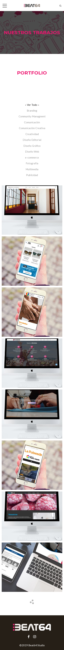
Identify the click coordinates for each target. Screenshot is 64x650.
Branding (32, 110)
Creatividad (32, 134)
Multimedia (32, 169)
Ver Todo (32, 104)
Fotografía (32, 163)
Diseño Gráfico (32, 145)
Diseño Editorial (32, 139)
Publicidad (32, 175)
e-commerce (32, 157)
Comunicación (32, 122)
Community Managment (32, 116)
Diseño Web (32, 151)
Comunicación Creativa (32, 128)
